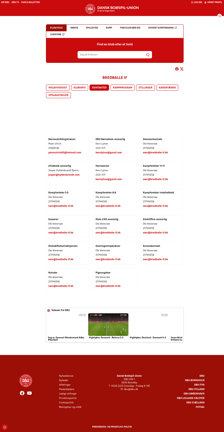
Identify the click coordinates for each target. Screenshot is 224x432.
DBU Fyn (199, 385)
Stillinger (145, 88)
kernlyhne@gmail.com (109, 153)
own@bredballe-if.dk (155, 153)
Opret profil (213, 2)
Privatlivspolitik (67, 398)
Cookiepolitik (66, 403)
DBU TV (15, 2)
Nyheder (63, 380)
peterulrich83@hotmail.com (64, 153)
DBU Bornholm (194, 380)
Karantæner (167, 88)
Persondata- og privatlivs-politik (112, 427)
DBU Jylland (196, 389)
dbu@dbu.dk (131, 389)
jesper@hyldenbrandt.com (64, 175)
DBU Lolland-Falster (190, 398)
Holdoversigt (57, 88)
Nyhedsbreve (66, 376)
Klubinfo (80, 88)
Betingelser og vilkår (70, 407)
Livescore (57, 34)
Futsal (200, 407)
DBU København (194, 394)
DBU (201, 376)
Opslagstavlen (58, 95)
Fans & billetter (30, 2)
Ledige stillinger (68, 394)
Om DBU (5, 2)
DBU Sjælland (195, 403)
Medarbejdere (66, 389)
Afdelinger (65, 385)
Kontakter (99, 88)
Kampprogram (122, 88)
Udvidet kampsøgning (162, 28)
